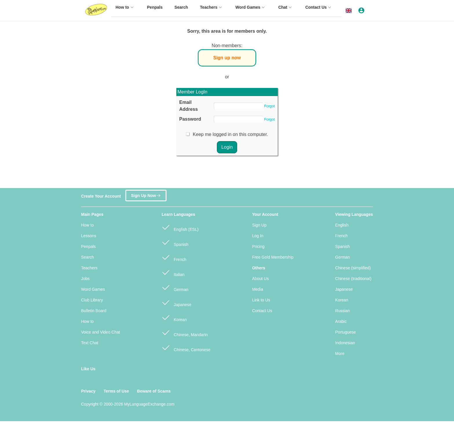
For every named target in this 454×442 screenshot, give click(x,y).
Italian (173, 272)
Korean (174, 317)
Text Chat (89, 342)
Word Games (93, 289)
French (174, 257)
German (175, 287)
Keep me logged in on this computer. (230, 134)
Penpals (88, 246)
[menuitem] (125, 10)
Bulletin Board (93, 310)
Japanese (176, 302)
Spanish (175, 242)
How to (87, 225)
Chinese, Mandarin (185, 332)
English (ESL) (180, 227)
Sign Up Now (146, 194)
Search (87, 257)
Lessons (88, 235)
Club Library (92, 300)
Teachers (89, 268)
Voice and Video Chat (100, 332)
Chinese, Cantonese (186, 347)
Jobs (85, 278)
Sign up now (227, 57)
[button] (349, 11)
